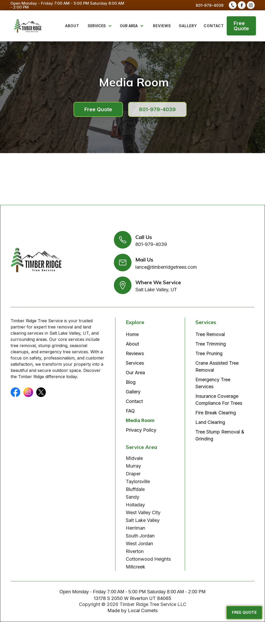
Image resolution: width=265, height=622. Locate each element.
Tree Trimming (210, 344)
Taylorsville (138, 481)
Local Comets (143, 610)
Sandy (132, 497)
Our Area (135, 372)
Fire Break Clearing (215, 412)
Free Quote (241, 26)
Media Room (140, 420)
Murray (133, 466)
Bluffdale (135, 489)
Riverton (135, 551)
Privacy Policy (141, 430)
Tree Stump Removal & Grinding (219, 435)
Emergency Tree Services (212, 383)
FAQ (130, 411)
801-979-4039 (210, 5)
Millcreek (135, 566)
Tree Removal (210, 334)
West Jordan (139, 543)
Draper (133, 473)
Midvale (134, 458)
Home (132, 334)
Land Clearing (210, 422)
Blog (131, 382)
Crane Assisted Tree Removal (217, 366)
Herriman (135, 528)
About (132, 344)
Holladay (135, 504)
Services (135, 363)
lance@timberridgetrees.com (166, 267)
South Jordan (140, 535)
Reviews (135, 353)
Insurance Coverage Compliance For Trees (218, 399)
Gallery (133, 391)
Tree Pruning (209, 353)
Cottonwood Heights (148, 559)
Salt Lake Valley (143, 520)
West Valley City (143, 512)
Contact (134, 401)
